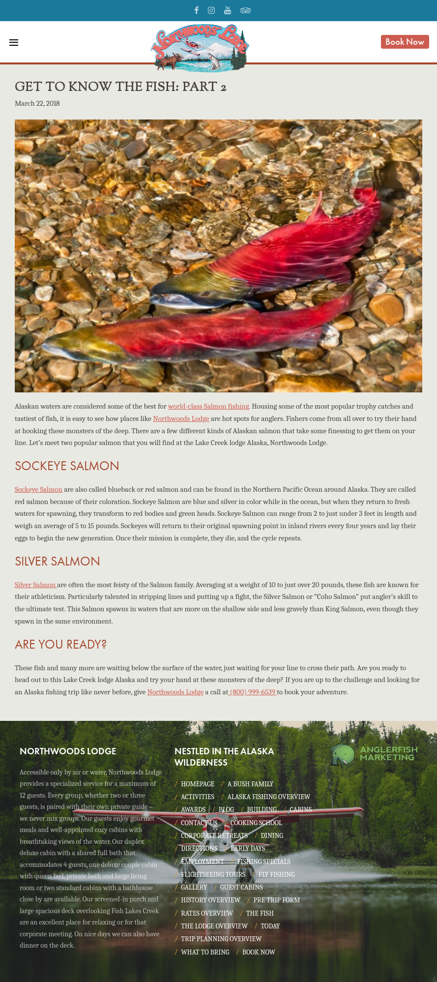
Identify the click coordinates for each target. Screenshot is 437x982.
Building (261, 809)
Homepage (197, 784)
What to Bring (205, 952)
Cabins (301, 809)
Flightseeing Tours (213, 874)
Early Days (248, 848)
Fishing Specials (263, 862)
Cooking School (256, 823)
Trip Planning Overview (221, 939)
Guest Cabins (241, 887)
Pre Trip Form (277, 900)
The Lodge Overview (214, 926)
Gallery (194, 887)
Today (270, 926)
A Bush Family (250, 784)
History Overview (210, 900)
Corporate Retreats (214, 836)
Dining (272, 836)
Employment (202, 862)
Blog (226, 809)
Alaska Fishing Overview (269, 797)
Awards (193, 809)
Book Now (404, 41)
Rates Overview (207, 913)
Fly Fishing (277, 874)
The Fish (260, 913)
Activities (197, 797)
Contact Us (199, 823)
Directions (199, 848)
